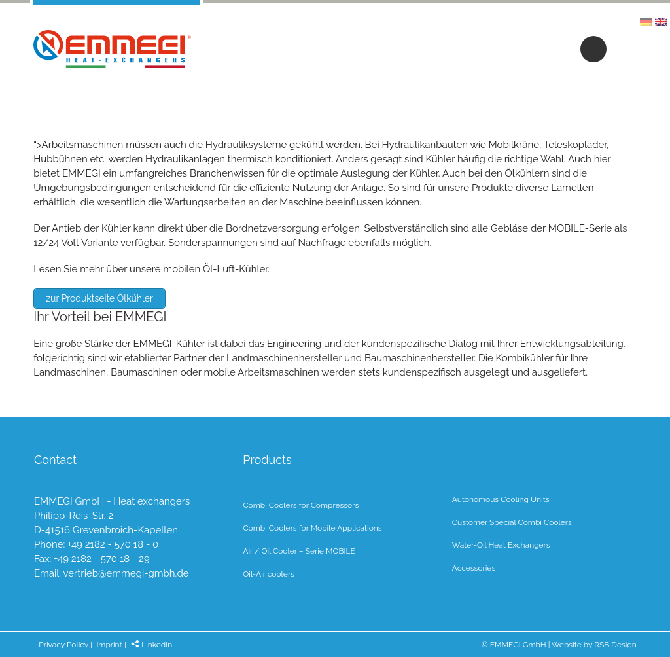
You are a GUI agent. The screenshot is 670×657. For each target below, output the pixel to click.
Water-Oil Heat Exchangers (501, 545)
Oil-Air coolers (268, 573)
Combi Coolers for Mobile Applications (312, 528)
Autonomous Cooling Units (501, 499)
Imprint (109, 644)
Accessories (473, 568)
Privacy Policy (63, 644)
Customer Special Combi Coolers (512, 522)
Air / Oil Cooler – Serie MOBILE (299, 551)
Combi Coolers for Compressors (301, 505)
